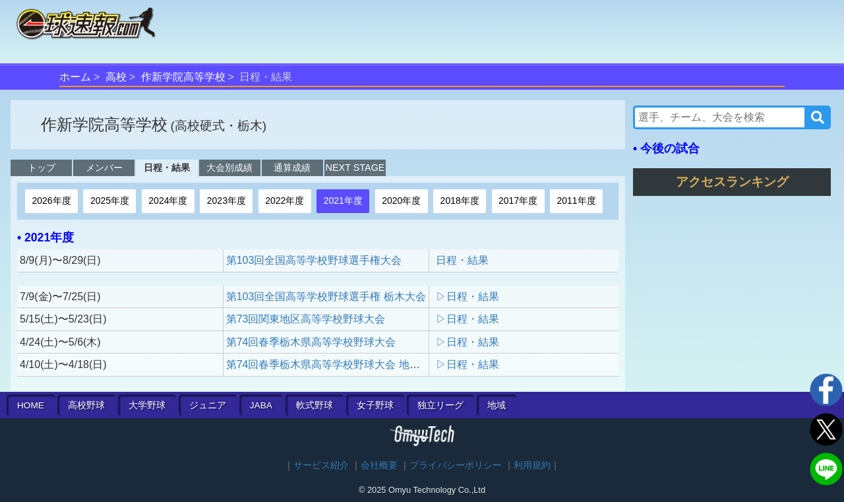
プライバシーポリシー (455, 465)
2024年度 (167, 200)
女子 (375, 405)
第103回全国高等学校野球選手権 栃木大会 (326, 296)
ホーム (75, 76)
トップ (41, 167)
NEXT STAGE (355, 167)
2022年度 (284, 200)
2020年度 (401, 200)
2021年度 (343, 200)
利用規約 (532, 465)
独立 (440, 405)
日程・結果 (167, 167)
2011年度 (576, 200)
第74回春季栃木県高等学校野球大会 (311, 342)
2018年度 (459, 200)
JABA (261, 405)
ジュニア (207, 405)
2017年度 (517, 200)
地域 (496, 405)
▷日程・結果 (467, 296)
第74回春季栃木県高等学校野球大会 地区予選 (333, 364)
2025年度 (109, 200)
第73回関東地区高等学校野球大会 (306, 319)
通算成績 (292, 167)
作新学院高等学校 (183, 76)
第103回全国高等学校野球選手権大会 (314, 260)
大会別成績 (229, 167)
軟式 (314, 405)
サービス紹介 (321, 465)
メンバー (104, 167)
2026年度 (51, 200)
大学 (147, 405)
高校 (116, 76)
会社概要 (379, 465)
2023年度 (226, 200)
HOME (30, 405)
